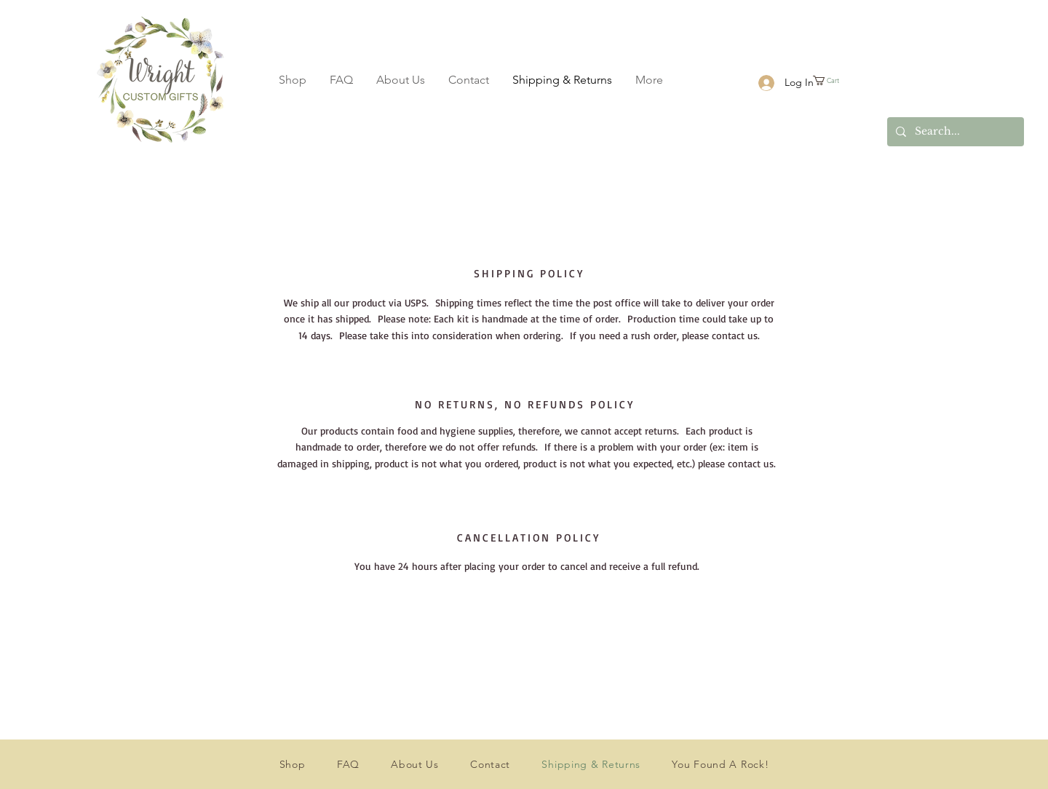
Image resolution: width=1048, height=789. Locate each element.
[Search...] (954, 131)
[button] (841, 80)
